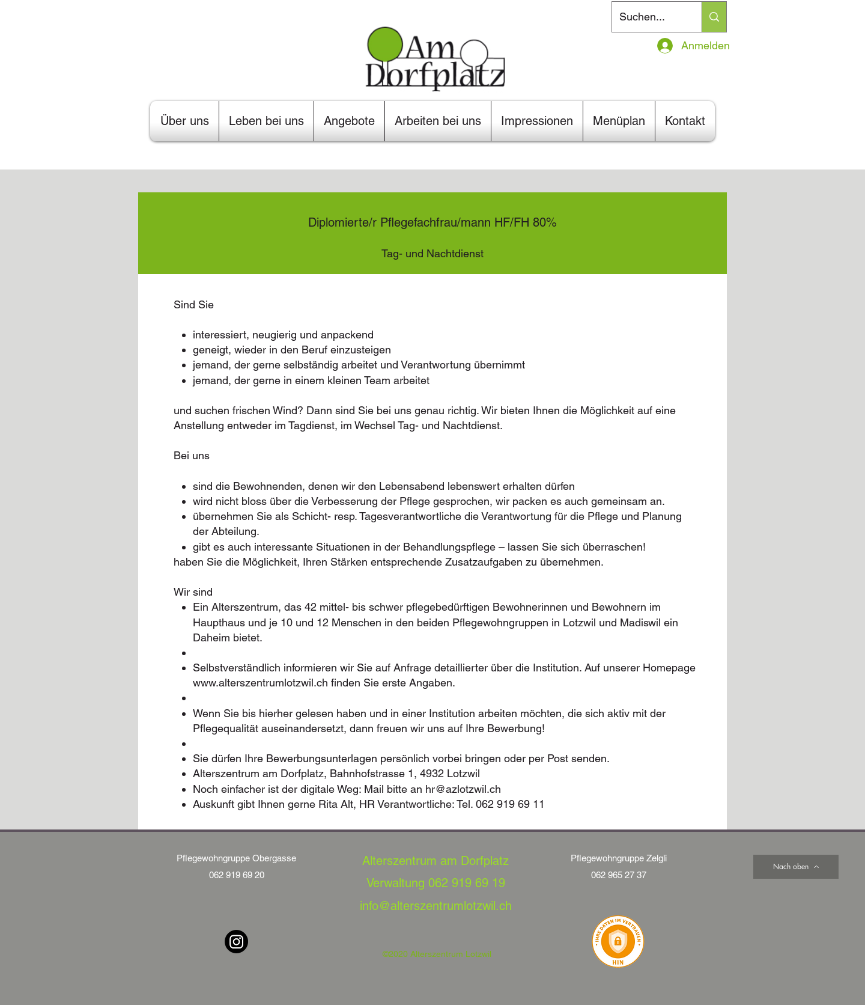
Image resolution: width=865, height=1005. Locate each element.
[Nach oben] (796, 867)
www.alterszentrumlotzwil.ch (260, 682)
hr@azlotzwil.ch (463, 789)
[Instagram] (236, 941)
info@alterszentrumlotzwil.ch (436, 906)
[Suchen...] (647, 17)
